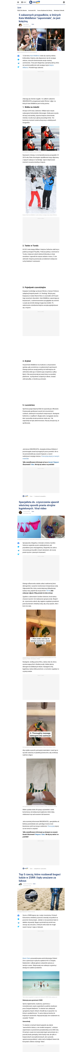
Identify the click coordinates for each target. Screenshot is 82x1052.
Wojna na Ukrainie (22, 10)
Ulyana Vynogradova (27, 883)
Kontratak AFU (32, 10)
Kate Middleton (35, 55)
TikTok (48, 590)
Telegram (38, 834)
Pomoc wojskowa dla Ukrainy (44, 10)
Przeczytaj (51, 826)
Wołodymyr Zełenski (59, 10)
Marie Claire (26, 958)
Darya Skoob (26, 24)
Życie (33, 24)
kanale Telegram (54, 462)
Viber (32, 464)
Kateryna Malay (26, 511)
